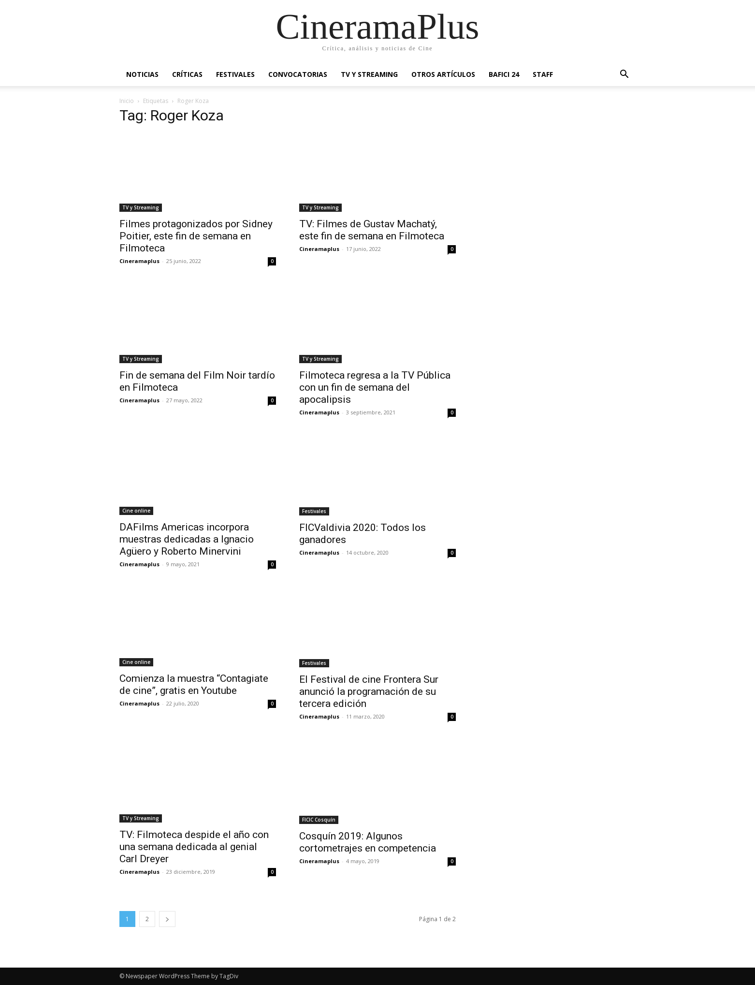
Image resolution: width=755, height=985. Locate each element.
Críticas (187, 74)
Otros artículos (443, 74)
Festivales (235, 74)
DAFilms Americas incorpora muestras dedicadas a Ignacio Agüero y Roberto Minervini (186, 539)
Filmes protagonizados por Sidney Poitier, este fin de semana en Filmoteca (196, 236)
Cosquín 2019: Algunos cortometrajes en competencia (367, 842)
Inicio (126, 101)
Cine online (136, 510)
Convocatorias (297, 74)
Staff (543, 74)
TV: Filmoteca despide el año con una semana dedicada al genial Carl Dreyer (194, 847)
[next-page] (167, 919)
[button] (624, 75)
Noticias (142, 74)
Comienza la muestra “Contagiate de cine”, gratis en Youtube (193, 684)
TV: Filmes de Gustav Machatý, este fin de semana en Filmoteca (371, 230)
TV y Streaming (369, 74)
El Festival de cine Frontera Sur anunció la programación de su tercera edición (368, 691)
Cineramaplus (139, 261)
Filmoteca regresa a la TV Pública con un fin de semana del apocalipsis (374, 387)
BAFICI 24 (504, 74)
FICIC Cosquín (318, 819)
